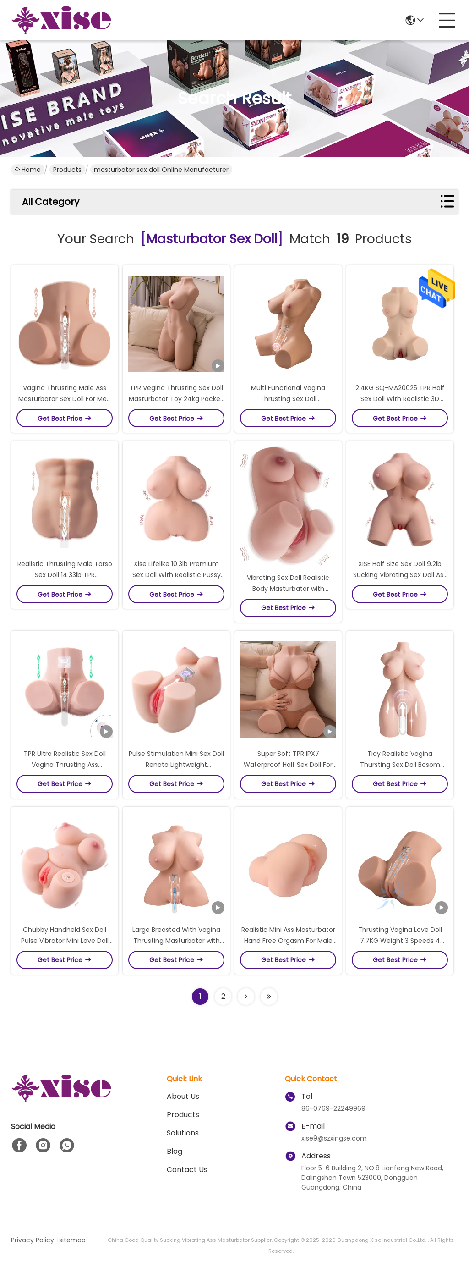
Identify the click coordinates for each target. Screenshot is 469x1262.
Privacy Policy (32, 1240)
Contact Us (187, 1169)
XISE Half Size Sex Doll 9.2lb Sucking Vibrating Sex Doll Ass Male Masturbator (400, 574)
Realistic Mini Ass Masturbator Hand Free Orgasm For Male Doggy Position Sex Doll (288, 940)
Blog (174, 1151)
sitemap (72, 1240)
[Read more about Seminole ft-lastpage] (269, 996)
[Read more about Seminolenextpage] (246, 996)
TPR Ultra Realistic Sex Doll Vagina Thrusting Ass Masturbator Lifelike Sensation (65, 764)
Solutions (183, 1133)
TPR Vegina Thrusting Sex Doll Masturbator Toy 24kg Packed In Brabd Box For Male (176, 398)
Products (67, 169)
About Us (183, 1096)
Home (28, 169)
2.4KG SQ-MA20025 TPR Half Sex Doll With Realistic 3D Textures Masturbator (400, 398)
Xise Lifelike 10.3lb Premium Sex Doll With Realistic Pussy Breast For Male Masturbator (176, 574)
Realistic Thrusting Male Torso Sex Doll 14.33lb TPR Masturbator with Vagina (64, 574)
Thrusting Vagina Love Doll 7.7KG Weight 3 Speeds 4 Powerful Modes (400, 940)
